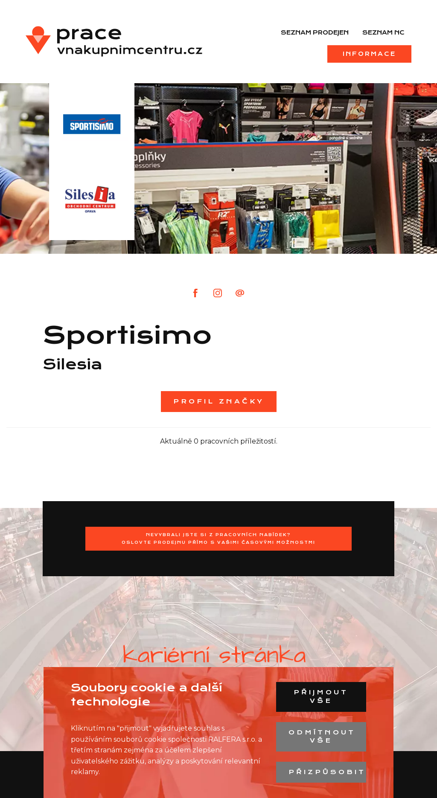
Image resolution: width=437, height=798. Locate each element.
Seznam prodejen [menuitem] (315, 32)
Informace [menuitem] (369, 53)
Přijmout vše (321, 696)
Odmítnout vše (321, 736)
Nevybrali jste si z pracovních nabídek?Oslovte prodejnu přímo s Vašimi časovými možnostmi (218, 538)
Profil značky (218, 401)
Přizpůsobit (327, 772)
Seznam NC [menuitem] (383, 32)
